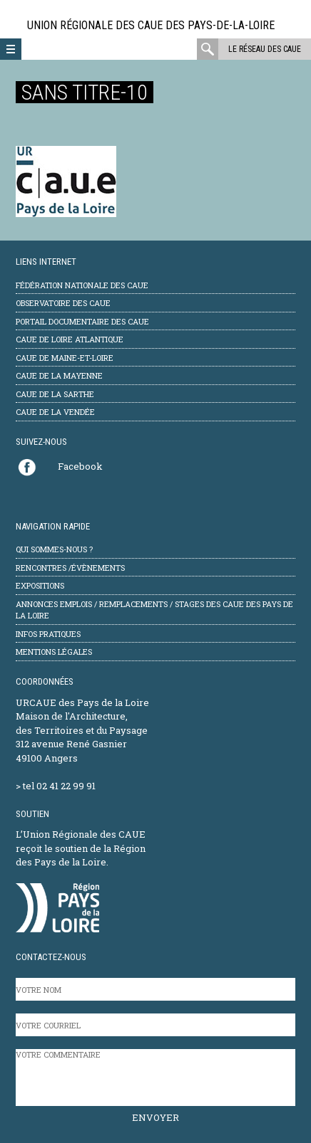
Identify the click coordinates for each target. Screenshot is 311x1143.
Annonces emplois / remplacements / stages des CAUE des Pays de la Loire (154, 610)
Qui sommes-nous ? (54, 549)
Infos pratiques (48, 633)
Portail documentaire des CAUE (82, 321)
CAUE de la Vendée (55, 411)
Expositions (40, 585)
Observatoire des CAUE (63, 302)
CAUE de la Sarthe (55, 394)
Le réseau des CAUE (264, 49)
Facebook (80, 466)
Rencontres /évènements (70, 567)
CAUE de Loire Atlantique (69, 339)
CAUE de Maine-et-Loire (64, 357)
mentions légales (54, 651)
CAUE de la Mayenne (59, 375)
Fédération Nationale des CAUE (82, 285)
